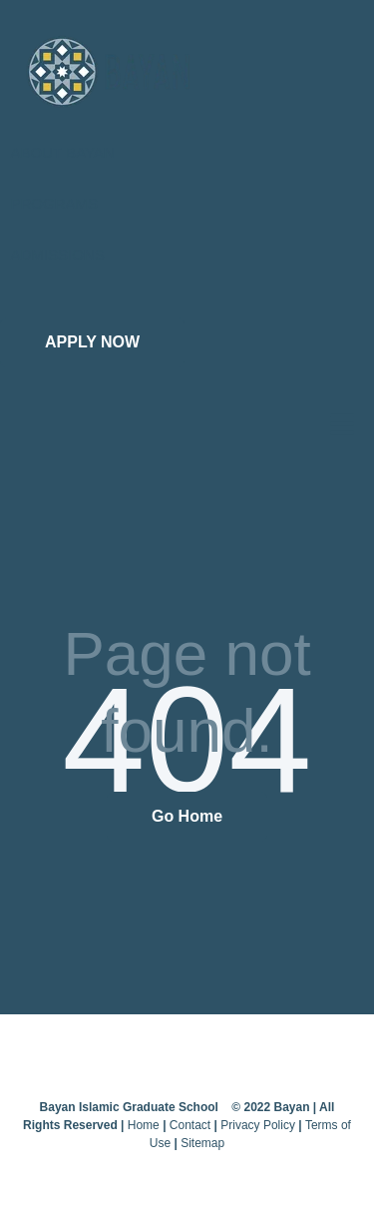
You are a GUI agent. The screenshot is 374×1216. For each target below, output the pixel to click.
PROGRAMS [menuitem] (55, 203)
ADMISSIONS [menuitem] (58, 254)
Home (144, 1125)
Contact (190, 1125)
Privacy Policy (257, 1125)
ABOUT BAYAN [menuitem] (63, 152)
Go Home (187, 816)
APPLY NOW (92, 341)
